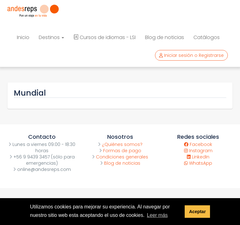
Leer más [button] (157, 215)
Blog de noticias (164, 37)
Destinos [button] (51, 37)
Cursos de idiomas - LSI (104, 37)
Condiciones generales (120, 157)
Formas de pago (120, 151)
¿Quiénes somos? (120, 144)
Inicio (23, 37)
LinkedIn (198, 157)
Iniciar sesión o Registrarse (191, 55)
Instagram (198, 151)
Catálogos (206, 37)
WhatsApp (198, 163)
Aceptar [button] (197, 211)
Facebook (198, 144)
